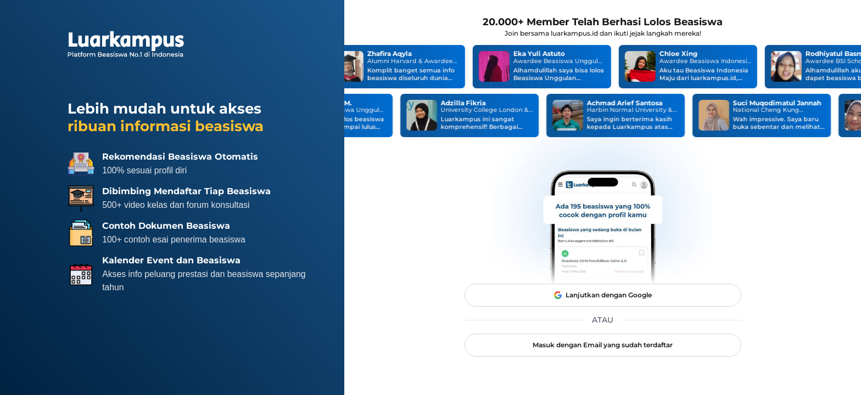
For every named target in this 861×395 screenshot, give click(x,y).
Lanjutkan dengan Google (603, 295)
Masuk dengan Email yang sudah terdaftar (603, 345)
